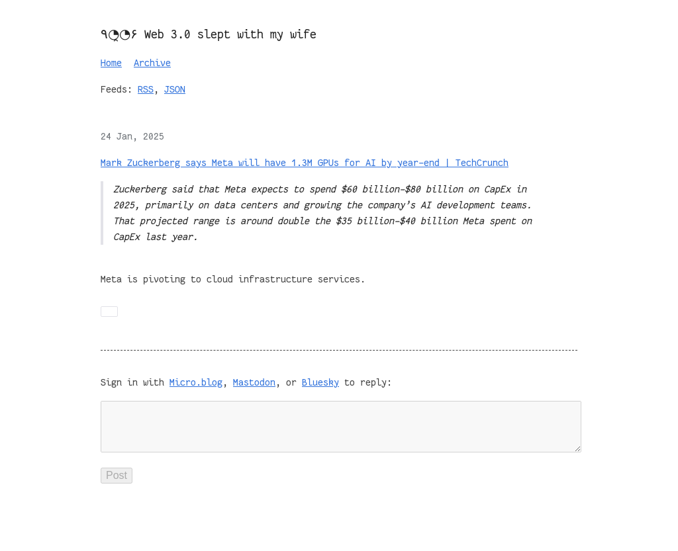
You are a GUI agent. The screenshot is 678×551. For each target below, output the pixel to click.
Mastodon (254, 382)
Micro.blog (196, 382)
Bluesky (320, 382)
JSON (174, 89)
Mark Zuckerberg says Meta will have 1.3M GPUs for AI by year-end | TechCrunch (304, 162)
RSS (146, 89)
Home (111, 63)
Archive (152, 63)
